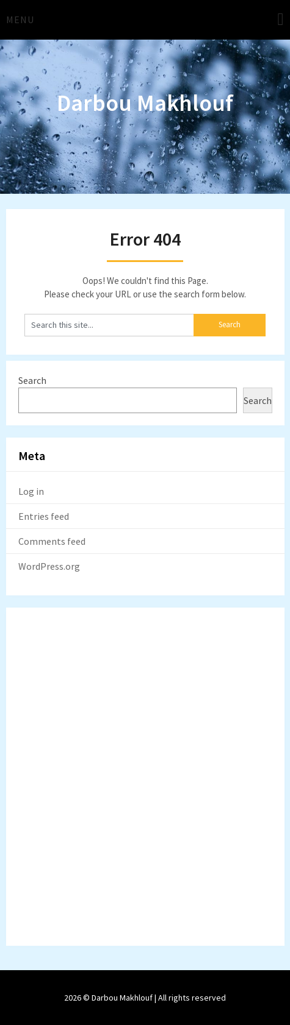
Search (32, 380)
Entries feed (43, 516)
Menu (20, 19)
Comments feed (51, 541)
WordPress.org (49, 566)
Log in (31, 491)
